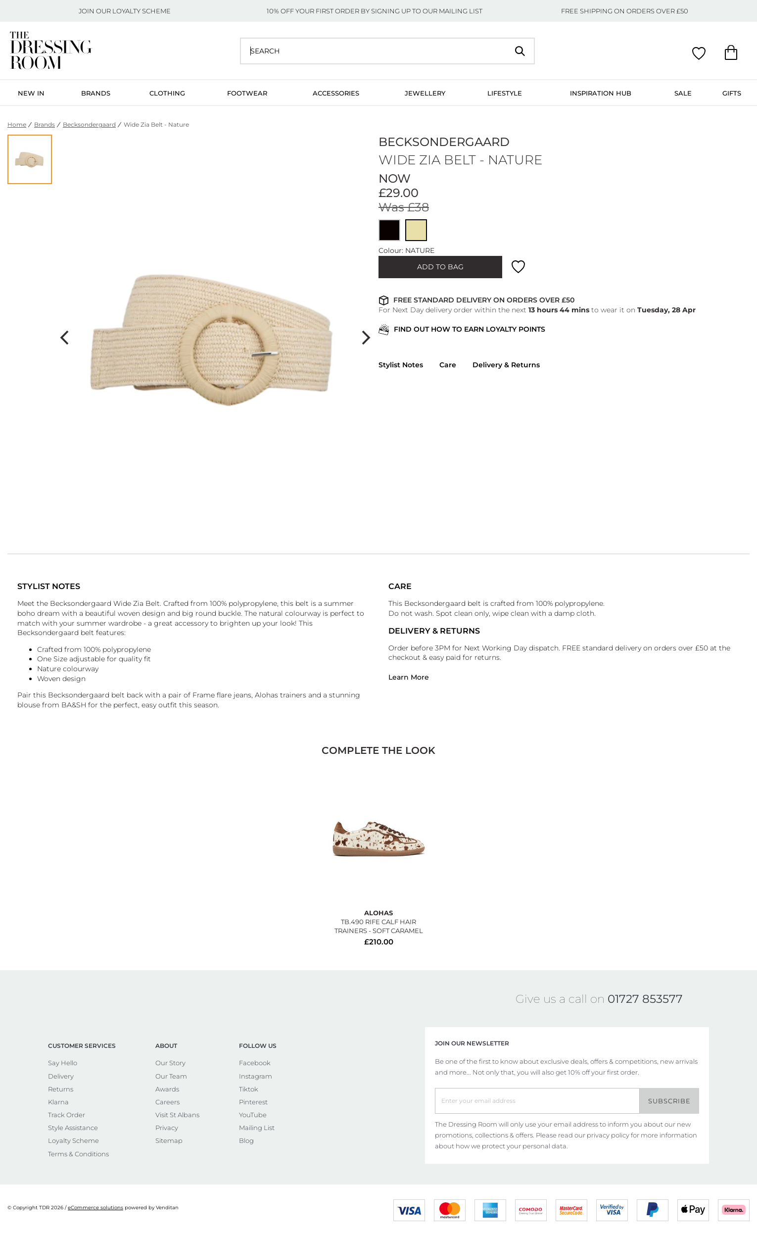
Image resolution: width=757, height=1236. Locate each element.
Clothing (167, 93)
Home (16, 124)
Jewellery (425, 93)
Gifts (731, 93)
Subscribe (669, 1101)
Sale (683, 93)
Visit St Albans (177, 1115)
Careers (167, 1102)
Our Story (170, 1063)
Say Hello (62, 1063)
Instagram (255, 1076)
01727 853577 (645, 999)
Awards (167, 1089)
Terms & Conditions (78, 1154)
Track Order (66, 1115)
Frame (203, 695)
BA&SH (73, 704)
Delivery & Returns (506, 364)
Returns (60, 1089)
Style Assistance (73, 1128)
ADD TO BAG (440, 266)
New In (31, 93)
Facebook (255, 1063)
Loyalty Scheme (73, 1140)
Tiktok (248, 1089)
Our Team (171, 1076)
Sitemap (169, 1140)
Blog (246, 1140)
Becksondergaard (89, 124)
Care (447, 364)
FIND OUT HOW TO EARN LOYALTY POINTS (461, 330)
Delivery (61, 1076)
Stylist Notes (400, 364)
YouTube (253, 1115)
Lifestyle (504, 93)
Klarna (58, 1102)
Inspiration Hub (600, 93)
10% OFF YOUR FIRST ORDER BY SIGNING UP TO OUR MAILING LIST (374, 11)
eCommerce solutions (95, 1207)
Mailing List (257, 1128)
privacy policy (608, 1135)
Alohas (267, 695)
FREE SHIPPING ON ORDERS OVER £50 (624, 11)
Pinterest (253, 1102)
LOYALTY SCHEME (141, 11)
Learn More (408, 677)
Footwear (247, 93)
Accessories (336, 93)
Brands (95, 93)
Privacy (166, 1128)
